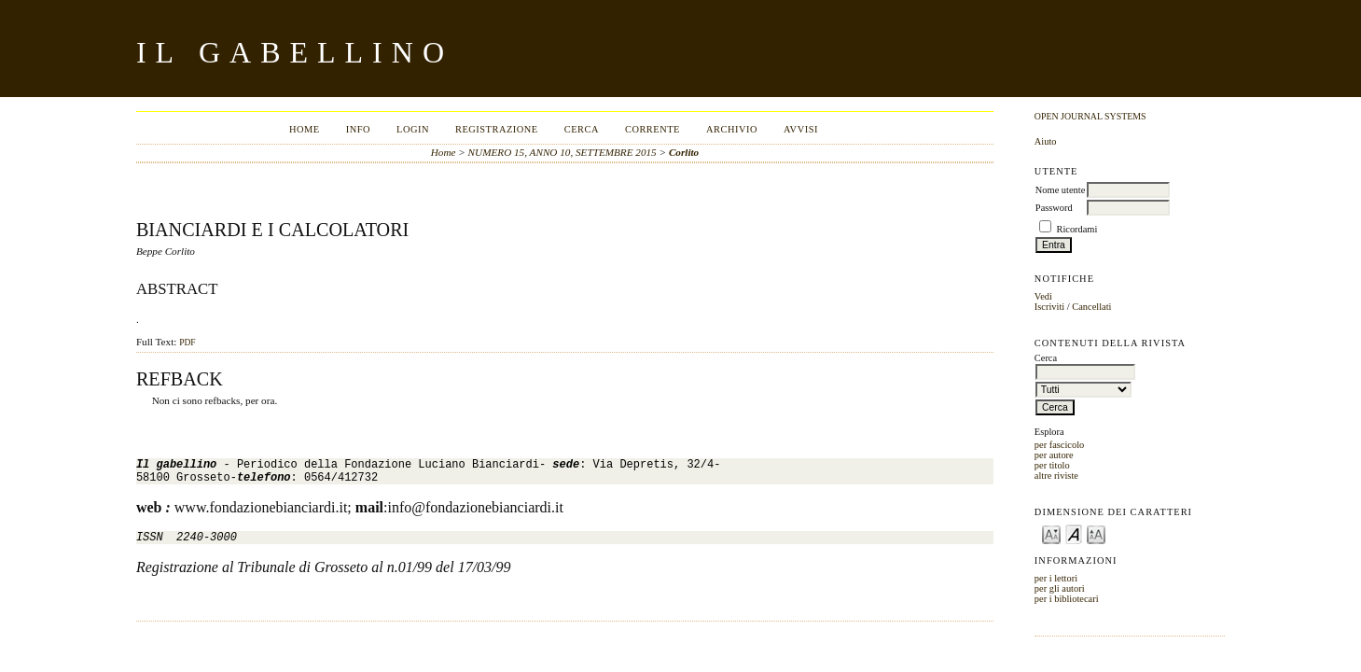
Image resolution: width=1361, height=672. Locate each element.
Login (412, 129)
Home (304, 129)
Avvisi (801, 129)
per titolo (1052, 465)
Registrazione (496, 129)
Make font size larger (1096, 533)
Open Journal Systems (1090, 116)
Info (358, 129)
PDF (187, 342)
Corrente (652, 129)
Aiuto (1046, 141)
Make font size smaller (1051, 533)
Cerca (581, 129)
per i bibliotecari (1067, 599)
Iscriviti (1049, 306)
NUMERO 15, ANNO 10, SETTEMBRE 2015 (562, 152)
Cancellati (1091, 306)
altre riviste (1056, 475)
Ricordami (1076, 229)
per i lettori (1056, 578)
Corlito (684, 152)
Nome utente (1060, 190)
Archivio (731, 129)
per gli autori (1060, 588)
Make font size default (1073, 533)
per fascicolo (1059, 445)
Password (1054, 208)
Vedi (1043, 296)
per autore (1054, 455)
